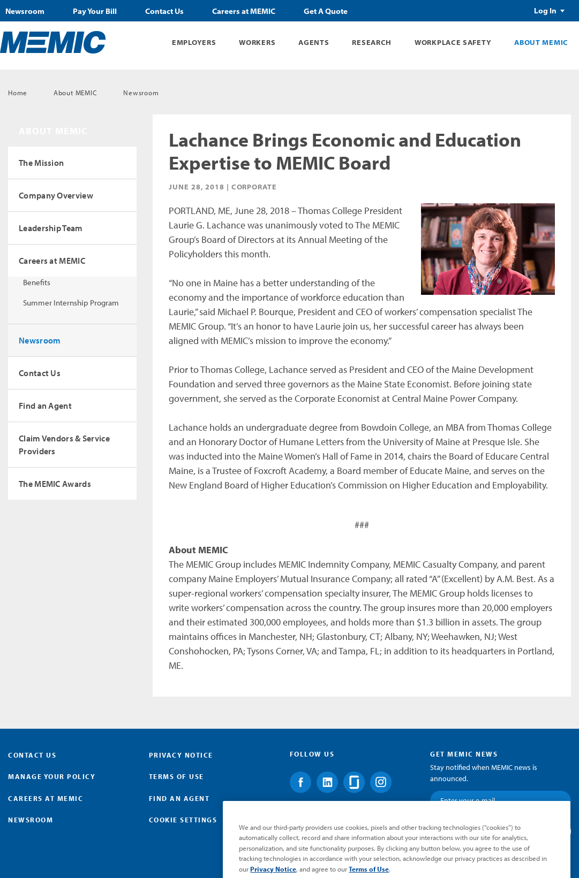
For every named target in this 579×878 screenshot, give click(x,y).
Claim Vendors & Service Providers (64, 444)
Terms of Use (176, 776)
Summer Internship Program (71, 302)
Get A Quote (326, 11)
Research (372, 42)
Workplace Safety (453, 42)
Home (17, 92)
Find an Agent (45, 405)
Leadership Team (51, 228)
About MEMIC (541, 42)
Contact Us (164, 11)
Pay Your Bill (95, 11)
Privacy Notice (181, 755)
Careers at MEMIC (243, 11)
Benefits (36, 282)
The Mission (41, 162)
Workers (257, 42)
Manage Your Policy (51, 776)
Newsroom (24, 11)
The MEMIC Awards (55, 483)
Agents (313, 42)
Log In (545, 11)
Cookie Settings (183, 819)
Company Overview (56, 195)
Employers (194, 42)
